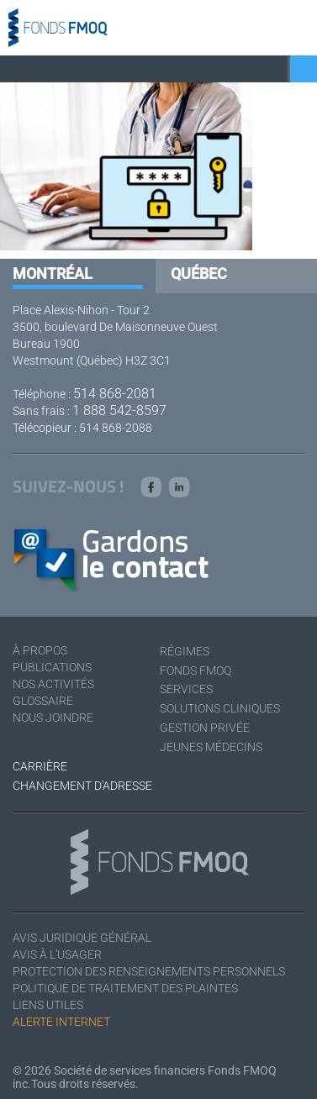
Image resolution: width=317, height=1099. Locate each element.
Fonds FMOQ (195, 670)
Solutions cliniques (220, 708)
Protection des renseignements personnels (149, 971)
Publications (52, 667)
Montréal (52, 273)
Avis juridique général (82, 937)
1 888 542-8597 (119, 410)
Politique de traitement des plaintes (125, 988)
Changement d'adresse (82, 785)
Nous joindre (53, 717)
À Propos (40, 650)
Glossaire (43, 700)
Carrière (40, 766)
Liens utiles (48, 1005)
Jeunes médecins (211, 747)
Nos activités (53, 684)
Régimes (184, 651)
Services (186, 689)
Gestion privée (205, 727)
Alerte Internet (61, 1021)
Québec (199, 273)
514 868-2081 (114, 394)
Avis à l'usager (57, 954)
